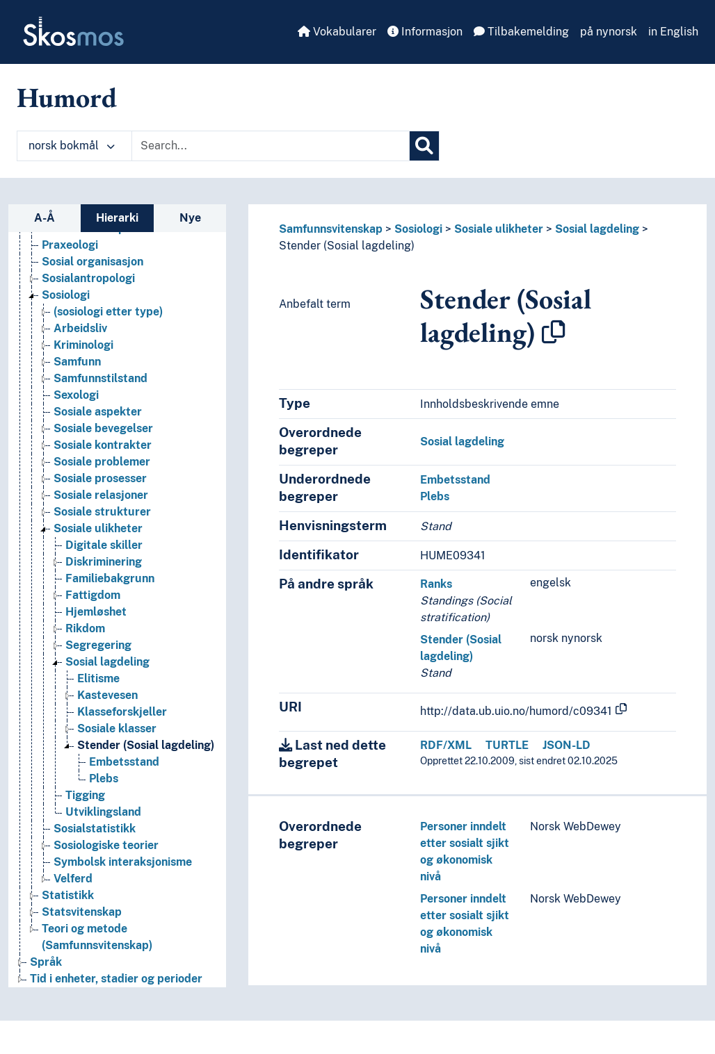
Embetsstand (455, 479)
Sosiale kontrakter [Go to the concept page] (103, 445)
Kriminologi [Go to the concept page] (83, 345)
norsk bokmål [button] (72, 145)
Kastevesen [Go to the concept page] (107, 695)
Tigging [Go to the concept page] (85, 795)
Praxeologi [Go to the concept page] (70, 245)
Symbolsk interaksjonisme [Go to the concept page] (123, 861)
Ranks (436, 584)
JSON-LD (567, 745)
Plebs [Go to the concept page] (103, 778)
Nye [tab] (190, 217)
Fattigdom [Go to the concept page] (92, 595)
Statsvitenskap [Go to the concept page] (82, 912)
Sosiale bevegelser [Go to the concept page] (103, 428)
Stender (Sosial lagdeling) (347, 245)
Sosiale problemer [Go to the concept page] (102, 461)
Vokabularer (337, 31)
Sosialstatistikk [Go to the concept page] (95, 828)
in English (673, 31)
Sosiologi (418, 229)
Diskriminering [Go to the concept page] (103, 561)
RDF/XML (446, 745)
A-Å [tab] (44, 217)
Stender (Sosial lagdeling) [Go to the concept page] (145, 745)
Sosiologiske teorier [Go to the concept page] (106, 845)
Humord (67, 97)
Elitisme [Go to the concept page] (98, 678)
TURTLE (507, 745)
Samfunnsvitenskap (331, 229)
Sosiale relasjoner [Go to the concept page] (101, 495)
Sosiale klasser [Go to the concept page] (116, 728)
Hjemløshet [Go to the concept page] (96, 611)
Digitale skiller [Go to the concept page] (104, 545)
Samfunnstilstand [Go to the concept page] (100, 378)
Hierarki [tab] (117, 217)
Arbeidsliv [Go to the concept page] (80, 328)
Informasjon (425, 31)
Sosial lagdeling (597, 229)
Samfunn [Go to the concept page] (77, 361)
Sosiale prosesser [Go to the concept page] (100, 478)
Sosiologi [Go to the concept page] (66, 295)
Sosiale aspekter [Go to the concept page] (98, 411)
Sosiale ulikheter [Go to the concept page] (98, 528)
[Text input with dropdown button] (270, 146)
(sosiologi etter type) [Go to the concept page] (108, 311)
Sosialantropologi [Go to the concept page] (88, 278)
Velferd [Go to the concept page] (73, 878)
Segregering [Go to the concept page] (98, 645)
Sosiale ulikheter (498, 229)
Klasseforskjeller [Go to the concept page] (122, 711)
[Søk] (424, 146)
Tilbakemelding (521, 31)
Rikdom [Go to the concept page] (85, 628)
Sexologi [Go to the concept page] (76, 395)
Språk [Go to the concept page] (46, 962)
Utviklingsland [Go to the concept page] (103, 811)
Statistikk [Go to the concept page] (68, 895)
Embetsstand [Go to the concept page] (124, 761)
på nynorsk (608, 31)
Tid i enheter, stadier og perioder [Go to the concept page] (116, 978)
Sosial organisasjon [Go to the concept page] (92, 261)
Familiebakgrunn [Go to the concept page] (109, 578)
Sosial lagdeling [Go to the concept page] (107, 661)
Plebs (434, 496)
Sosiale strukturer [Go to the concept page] (102, 511)
